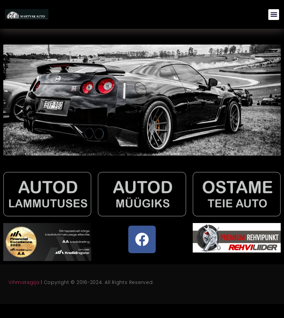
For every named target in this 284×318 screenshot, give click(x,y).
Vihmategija (24, 282)
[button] (273, 14)
